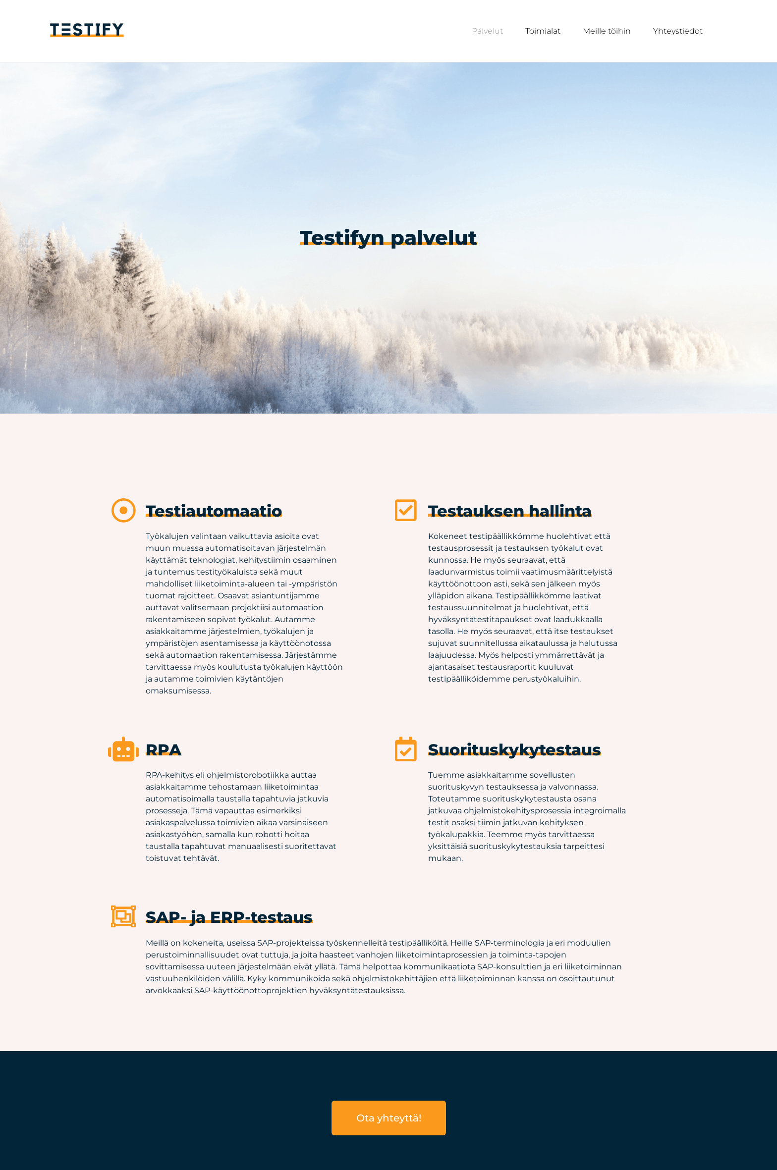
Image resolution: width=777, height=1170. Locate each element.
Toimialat (542, 31)
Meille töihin (607, 31)
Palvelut (487, 31)
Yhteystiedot (678, 31)
